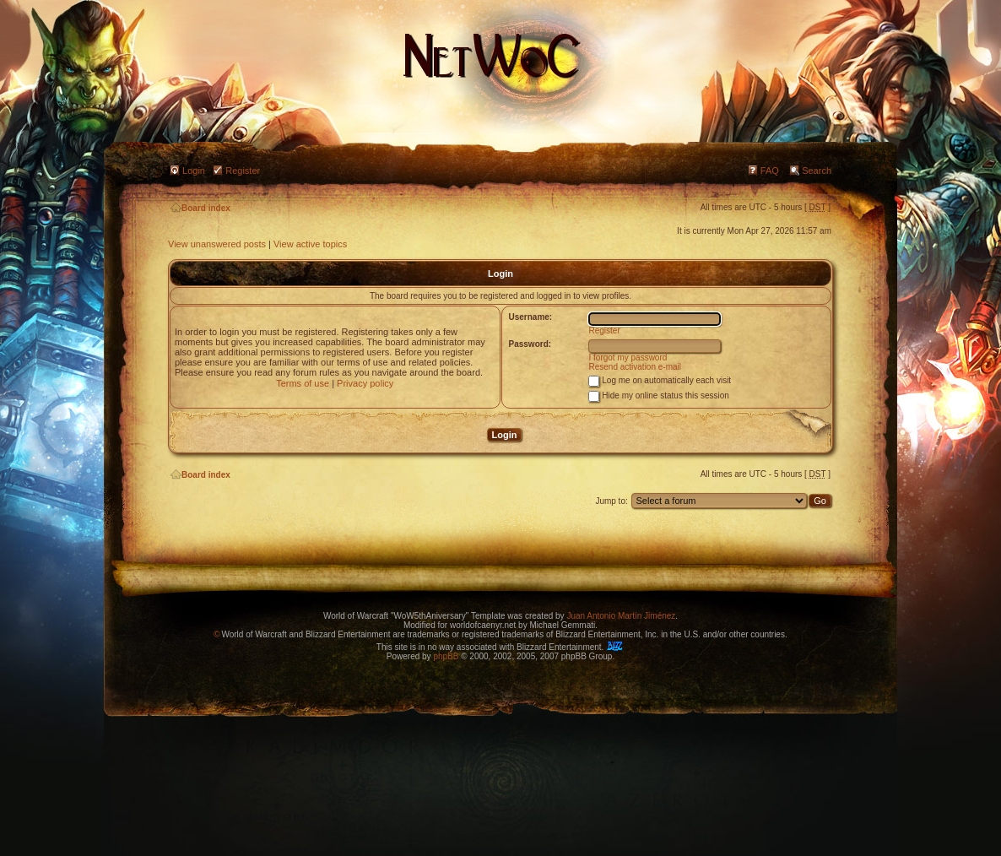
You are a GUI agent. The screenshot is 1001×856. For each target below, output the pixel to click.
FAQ (769, 170)
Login (193, 170)
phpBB (445, 656)
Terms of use (302, 383)
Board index (200, 208)
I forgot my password (628, 357)
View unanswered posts (217, 244)
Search (816, 170)
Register (242, 170)
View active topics (310, 244)
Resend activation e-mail (635, 366)
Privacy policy (365, 383)
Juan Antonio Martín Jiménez (620, 615)
